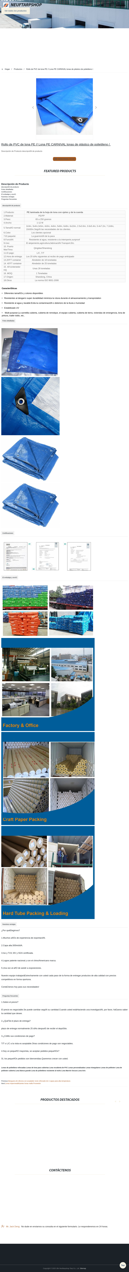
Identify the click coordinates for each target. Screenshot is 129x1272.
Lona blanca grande (23, 1071)
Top (123, 1266)
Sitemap (83, 1268)
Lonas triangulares (93, 1068)
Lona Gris (81, 1071)
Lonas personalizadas (76, 1068)
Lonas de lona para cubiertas (37, 1068)
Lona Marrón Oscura (69, 1071)
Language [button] (121, 5)
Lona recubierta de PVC (58, 1068)
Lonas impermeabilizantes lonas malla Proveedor (23, 1083)
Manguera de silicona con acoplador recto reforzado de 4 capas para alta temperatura (39, 1081)
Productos (18, 69)
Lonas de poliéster (108, 1068)
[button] (102, 5)
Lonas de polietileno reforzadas (13, 1068)
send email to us (64, 159)
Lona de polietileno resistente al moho (46, 1071)
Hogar (7, 69)
